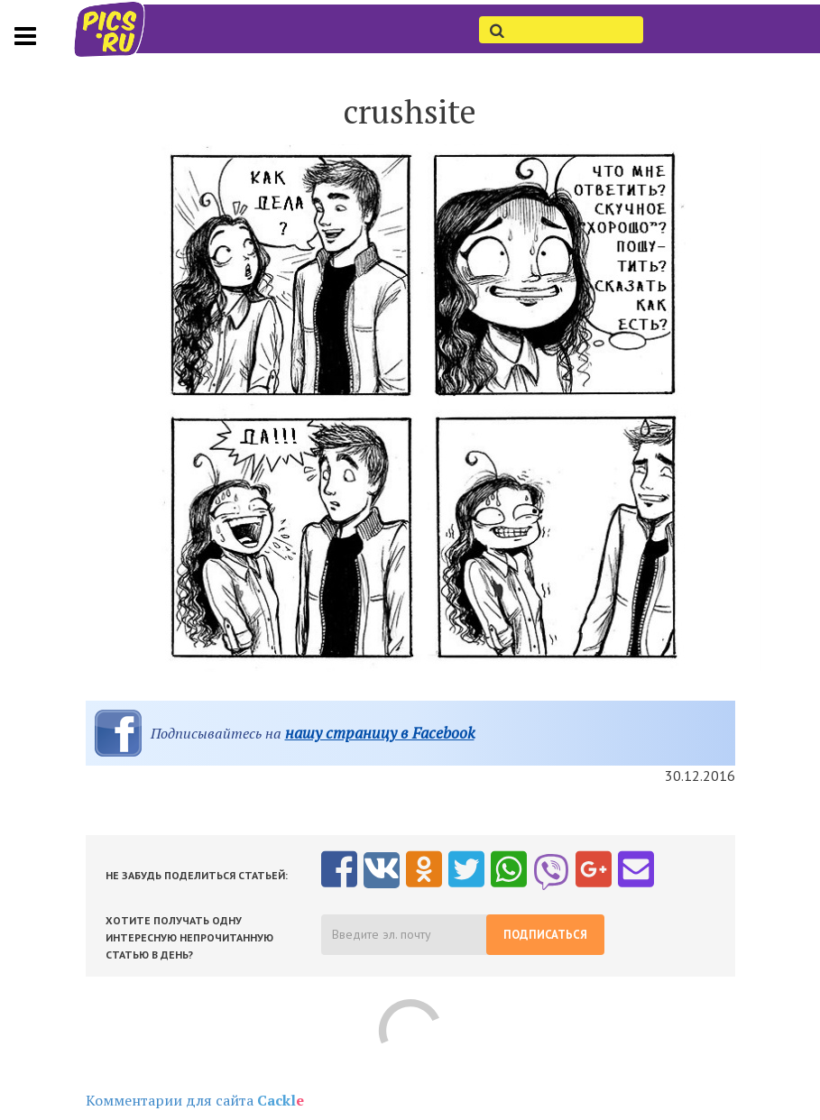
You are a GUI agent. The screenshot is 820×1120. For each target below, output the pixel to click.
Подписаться (545, 934)
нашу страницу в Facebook (379, 732)
